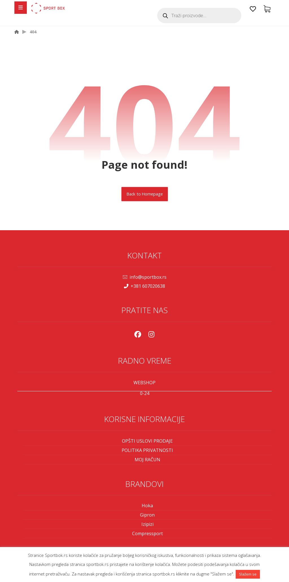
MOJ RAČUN (147, 459)
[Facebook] (137, 334)
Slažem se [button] (248, 574)
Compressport (147, 533)
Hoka (147, 505)
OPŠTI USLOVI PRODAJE (147, 441)
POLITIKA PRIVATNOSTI (147, 450)
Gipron (147, 515)
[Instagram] (151, 334)
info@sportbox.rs (145, 277)
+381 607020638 (144, 286)
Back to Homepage (144, 194)
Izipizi (147, 524)
